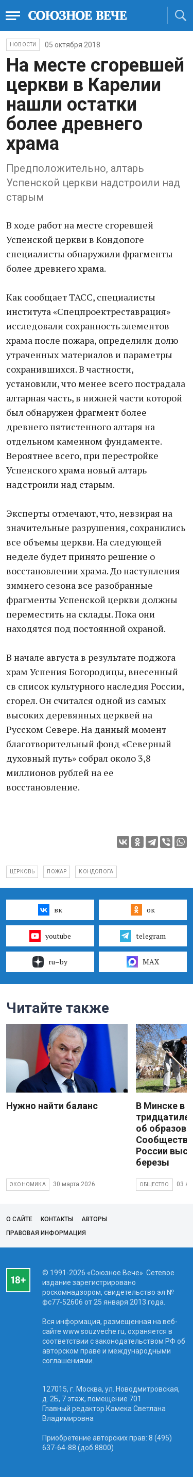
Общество (154, 1184)
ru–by (49, 962)
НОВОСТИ (23, 44)
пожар (56, 871)
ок (143, 910)
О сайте (19, 1219)
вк (50, 910)
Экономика (28, 1184)
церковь (22, 871)
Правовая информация (46, 1233)
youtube (50, 935)
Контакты (57, 1219)
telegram (143, 935)
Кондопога (96, 871)
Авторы (94, 1219)
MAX (143, 962)
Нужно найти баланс (52, 1105)
